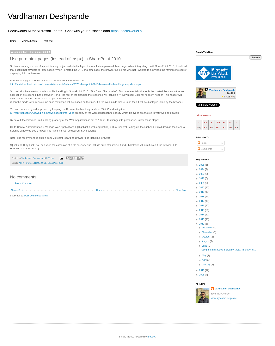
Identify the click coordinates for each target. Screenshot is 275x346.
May (204, 255)
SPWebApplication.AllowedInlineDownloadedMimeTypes (42, 112)
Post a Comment (23, 183)
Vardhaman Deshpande (48, 16)
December (207, 227)
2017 (202, 201)
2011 (202, 270)
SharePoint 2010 (55, 163)
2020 (202, 187)
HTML (37, 163)
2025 (202, 165)
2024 (202, 169)
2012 (202, 223)
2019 (202, 192)
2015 (202, 210)
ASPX (21, 163)
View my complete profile (224, 298)
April (204, 260)
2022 (202, 178)
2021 (202, 183)
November (207, 232)
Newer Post (17, 190)
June (205, 245)
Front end (47, 41)
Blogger (151, 336)
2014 (202, 214)
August (206, 241)
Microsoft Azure (29, 41)
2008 (202, 274)
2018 (202, 196)
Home (13, 41)
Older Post (180, 190)
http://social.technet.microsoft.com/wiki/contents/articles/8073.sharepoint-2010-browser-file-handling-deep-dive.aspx (75, 84)
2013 (202, 219)
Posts (202, 143)
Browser (29, 163)
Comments (205, 149)
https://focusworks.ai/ (127, 31)
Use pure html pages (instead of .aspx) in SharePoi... (228, 249)
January (206, 264)
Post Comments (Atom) (36, 195)
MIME (43, 163)
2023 (202, 174)
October (206, 236)
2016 (202, 205)
